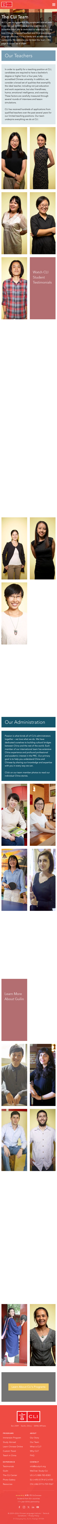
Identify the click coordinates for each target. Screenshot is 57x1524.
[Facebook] (19, 1507)
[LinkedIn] (33, 1507)
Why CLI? (34, 1451)
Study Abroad (9, 1442)
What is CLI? (35, 1446)
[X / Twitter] (28, 1507)
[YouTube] (37, 1507)
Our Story (34, 1437)
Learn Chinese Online (13, 1446)
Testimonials (8, 1466)
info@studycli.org (38, 1466)
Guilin (5, 1470)
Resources (7, 1484)
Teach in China (9, 1455)
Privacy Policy (33, 1515)
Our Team (34, 1442)
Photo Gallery (9, 1479)
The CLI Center (10, 1475)
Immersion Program (12, 1437)
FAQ (32, 1455)
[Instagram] (24, 1507)
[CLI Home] (28, 1416)
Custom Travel (9, 1451)
